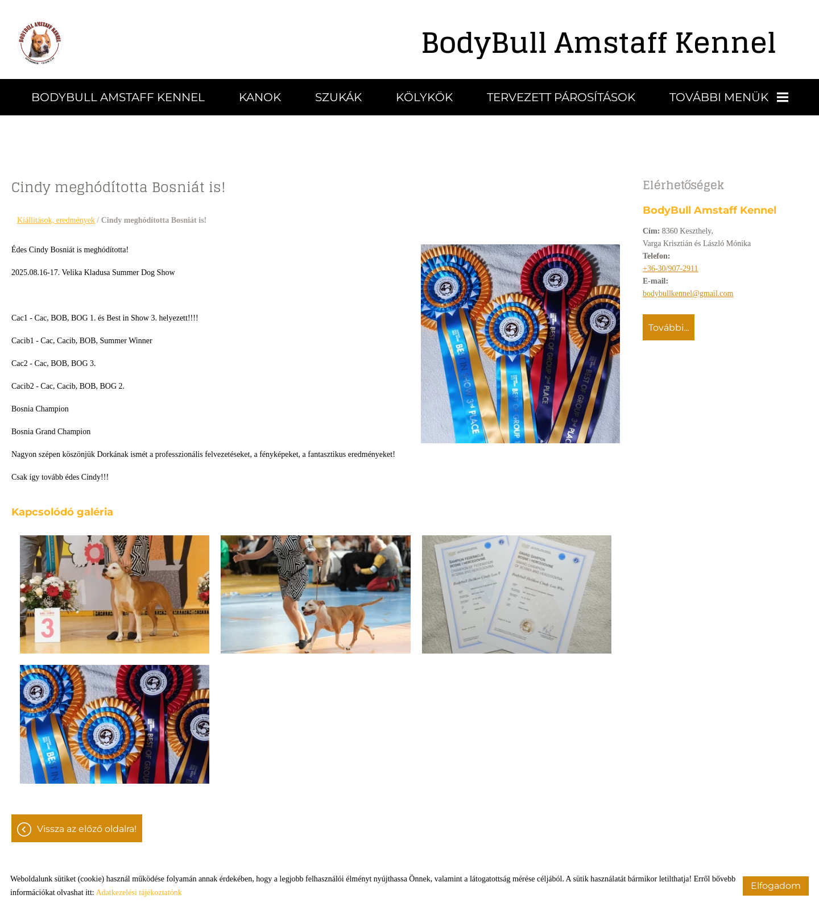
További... (668, 327)
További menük (728, 97)
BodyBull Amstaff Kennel (118, 97)
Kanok (260, 97)
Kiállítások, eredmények (56, 220)
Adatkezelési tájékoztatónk (138, 892)
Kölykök (424, 97)
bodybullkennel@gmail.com (688, 293)
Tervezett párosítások (561, 97)
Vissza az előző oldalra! (86, 828)
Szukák (338, 97)
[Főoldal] (40, 42)
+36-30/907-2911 (670, 268)
